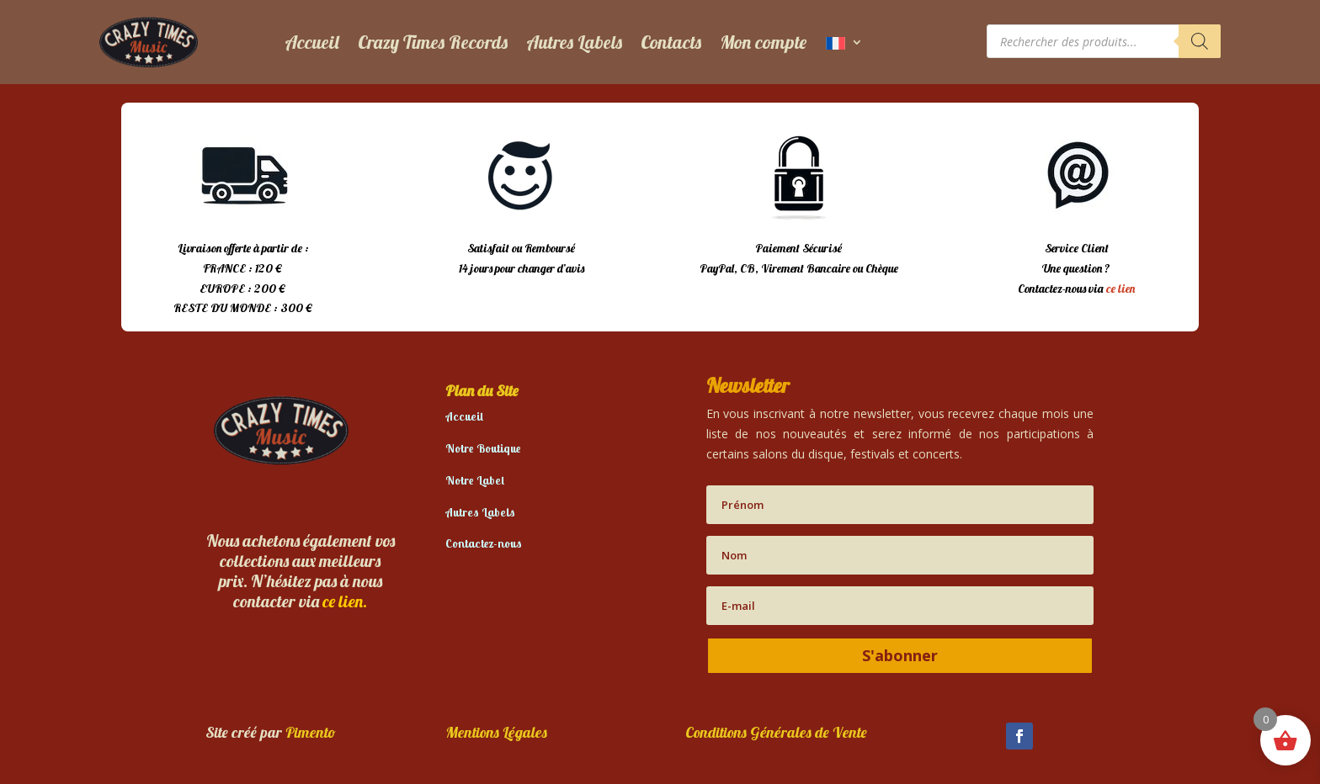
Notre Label (474, 480)
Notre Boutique (483, 448)
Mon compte (763, 42)
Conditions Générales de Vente (776, 732)
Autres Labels (574, 42)
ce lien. (344, 601)
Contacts (671, 42)
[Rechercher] (1200, 41)
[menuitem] (844, 42)
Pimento (310, 732)
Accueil (312, 42)
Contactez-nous (483, 543)
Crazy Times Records (433, 42)
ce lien (1120, 288)
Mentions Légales (496, 732)
